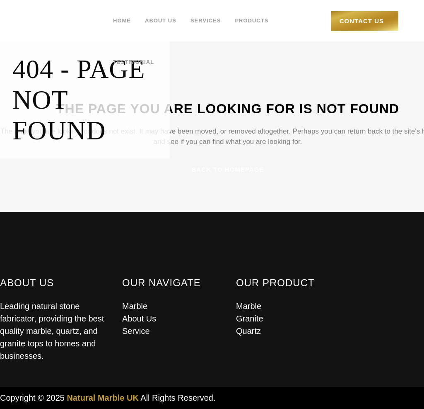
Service (136, 331)
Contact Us (362, 20)
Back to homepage (228, 169)
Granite (249, 318)
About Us (139, 318)
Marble (134, 306)
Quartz (248, 331)
